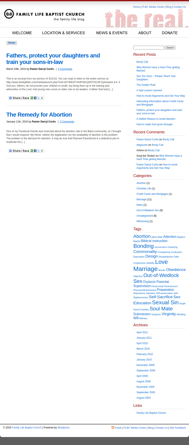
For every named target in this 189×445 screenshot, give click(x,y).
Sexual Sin (165, 302)
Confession (176, 252)
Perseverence (171, 286)
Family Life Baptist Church (151, 412)
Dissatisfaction (166, 256)
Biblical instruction (154, 241)
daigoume (142, 144)
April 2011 (142, 332)
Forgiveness (139, 263)
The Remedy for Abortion (39, 114)
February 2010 (144, 354)
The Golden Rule (146, 84)
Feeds (118, 427)
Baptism (181, 237)
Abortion (141, 183)
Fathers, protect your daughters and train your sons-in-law (53, 58)
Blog (168, 6)
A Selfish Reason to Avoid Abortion (155, 118)
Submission (142, 314)
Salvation (150, 293)
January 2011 (144, 337)
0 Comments (65, 69)
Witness (143, 318)
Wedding (181, 314)
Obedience (176, 269)
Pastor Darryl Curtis (147, 139)
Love (161, 262)
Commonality (145, 251)
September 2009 (145, 370)
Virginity (169, 314)
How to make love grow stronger (154, 124)
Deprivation (139, 256)
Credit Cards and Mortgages (152, 194)
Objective (138, 276)
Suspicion (156, 314)
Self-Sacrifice (161, 297)
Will (136, 318)
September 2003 (145, 392)
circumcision (160, 247)
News (139, 204)
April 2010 (142, 343)
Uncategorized (144, 215)
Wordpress (64, 427)
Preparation (165, 289)
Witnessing (142, 221)
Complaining (164, 252)
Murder (161, 270)
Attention (169, 236)
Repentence (139, 293)
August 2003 (143, 397)
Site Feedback (178, 427)
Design (151, 256)
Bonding (143, 246)
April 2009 (142, 376)
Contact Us (179, 6)
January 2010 (144, 359)
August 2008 (143, 381)
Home (136, 6)
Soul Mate (161, 308)
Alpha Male (157, 237)
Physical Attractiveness (144, 290)
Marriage (141, 199)
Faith (176, 256)
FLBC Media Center (153, 6)
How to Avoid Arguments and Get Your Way (160, 95)
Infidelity (150, 263)
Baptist (136, 241)
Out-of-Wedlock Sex (147, 210)
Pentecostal (157, 286)
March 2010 (143, 348)
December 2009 (145, 365)
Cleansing (172, 247)
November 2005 (145, 386)
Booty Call (142, 61)
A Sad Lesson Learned (149, 90)
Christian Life (143, 188)
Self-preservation (164, 293)
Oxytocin (149, 282)
